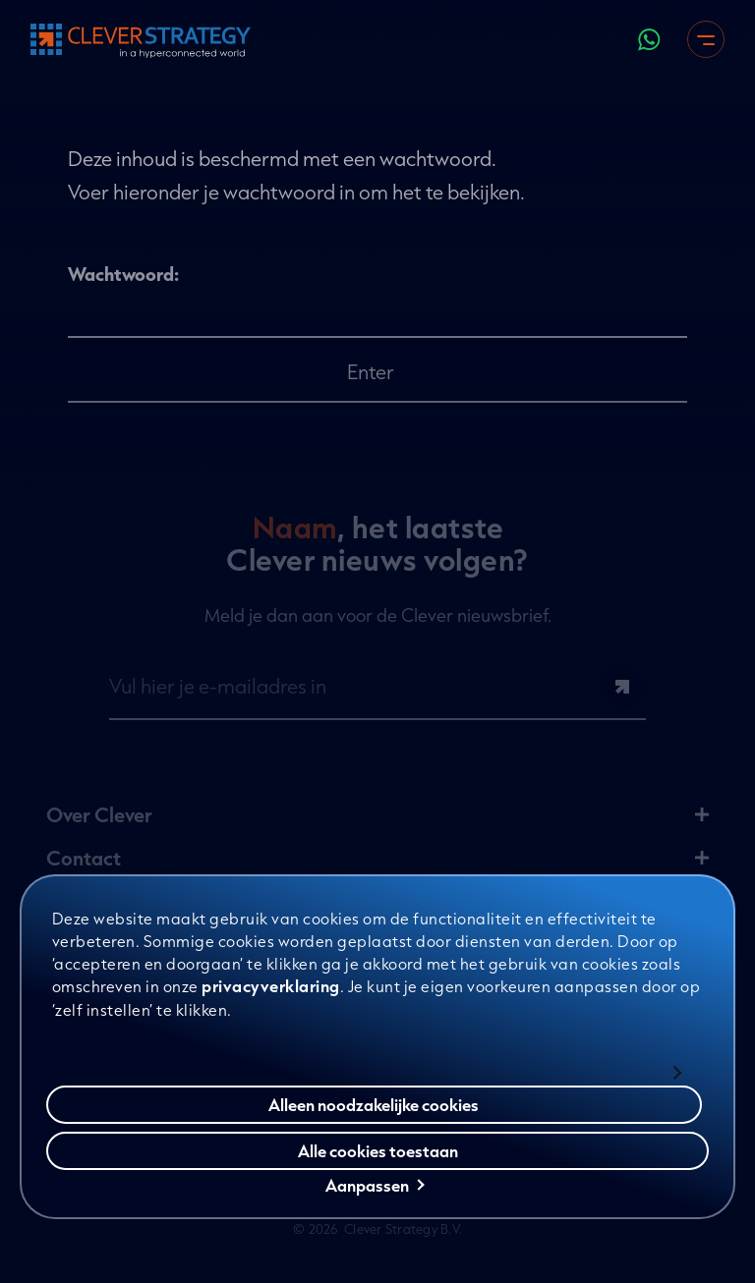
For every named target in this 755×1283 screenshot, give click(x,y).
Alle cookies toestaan (378, 1153)
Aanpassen (375, 1187)
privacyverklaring (271, 987)
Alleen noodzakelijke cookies (373, 1106)
